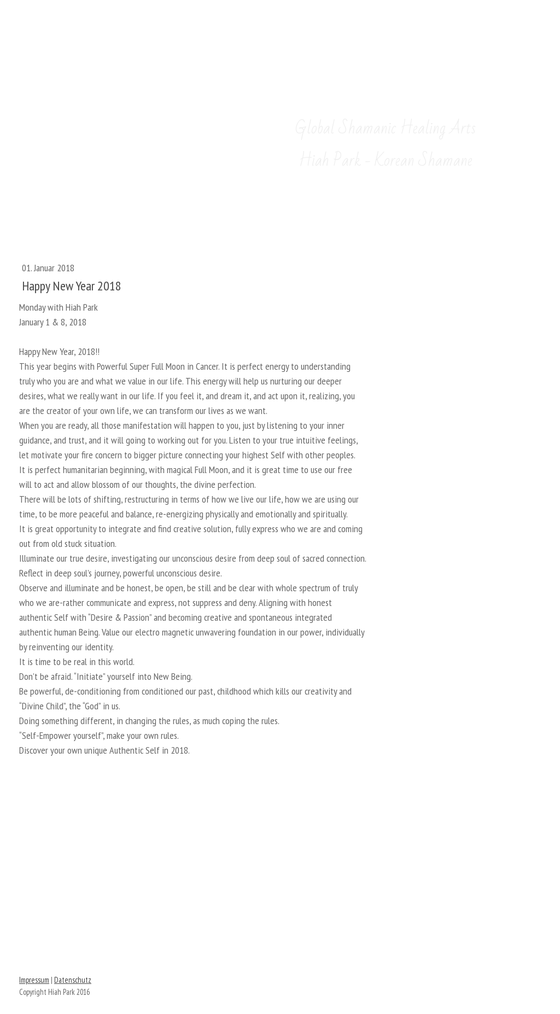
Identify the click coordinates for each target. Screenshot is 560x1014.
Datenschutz (72, 980)
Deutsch (46, 31)
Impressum (34, 980)
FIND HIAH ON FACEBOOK (280, 905)
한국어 (170, 31)
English (109, 31)
